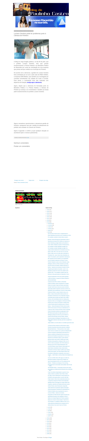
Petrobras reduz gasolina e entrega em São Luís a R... (58, 341)
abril (49, 410)
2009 (48, 433)
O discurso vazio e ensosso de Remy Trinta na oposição (59, 309)
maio (49, 408)
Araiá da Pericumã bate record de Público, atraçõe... (58, 316)
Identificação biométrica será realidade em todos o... (58, 396)
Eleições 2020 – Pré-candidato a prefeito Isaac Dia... (58, 272)
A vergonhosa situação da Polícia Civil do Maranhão (58, 380)
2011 (48, 430)
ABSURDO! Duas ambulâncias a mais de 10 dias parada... (59, 290)
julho (49, 232)
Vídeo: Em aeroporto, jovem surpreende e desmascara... (59, 256)
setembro (50, 228)
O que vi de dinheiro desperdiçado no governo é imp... (58, 372)
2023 (48, 215)
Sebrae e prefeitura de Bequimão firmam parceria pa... (58, 334)
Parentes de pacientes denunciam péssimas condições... (59, 327)
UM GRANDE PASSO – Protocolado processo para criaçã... (60, 367)
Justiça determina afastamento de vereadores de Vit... (58, 403)
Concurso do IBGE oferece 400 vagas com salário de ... (59, 357)
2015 (48, 423)
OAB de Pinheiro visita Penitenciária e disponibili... (58, 386)
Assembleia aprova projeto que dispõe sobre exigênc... (59, 297)
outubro (49, 226)
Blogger (50, 437)
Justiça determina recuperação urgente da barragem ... (59, 387)
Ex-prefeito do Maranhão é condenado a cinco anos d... (59, 353)
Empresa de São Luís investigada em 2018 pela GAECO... (59, 300)
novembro (50, 225)
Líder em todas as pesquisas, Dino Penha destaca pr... (59, 342)
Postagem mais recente (19, 180)
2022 (48, 216)
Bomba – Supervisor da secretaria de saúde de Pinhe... (59, 267)
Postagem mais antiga (43, 180)
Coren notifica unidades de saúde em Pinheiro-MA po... (59, 244)
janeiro (49, 415)
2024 (48, 213)
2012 (48, 428)
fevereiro (50, 414)
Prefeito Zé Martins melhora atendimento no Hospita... (58, 283)
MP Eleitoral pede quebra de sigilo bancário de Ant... (58, 312)
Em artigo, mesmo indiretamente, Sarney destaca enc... (59, 375)
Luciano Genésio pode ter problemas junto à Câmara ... (59, 304)
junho (49, 407)
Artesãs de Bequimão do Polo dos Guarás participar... (58, 276)
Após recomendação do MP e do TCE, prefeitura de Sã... (59, 361)
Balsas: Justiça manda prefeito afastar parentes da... (58, 293)
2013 (48, 426)
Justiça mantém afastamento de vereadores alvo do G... (59, 249)
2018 (48, 418)
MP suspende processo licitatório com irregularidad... (58, 258)
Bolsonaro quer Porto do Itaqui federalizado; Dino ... (58, 344)
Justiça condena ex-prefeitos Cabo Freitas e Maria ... (58, 373)
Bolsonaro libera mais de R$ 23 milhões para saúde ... (58, 339)
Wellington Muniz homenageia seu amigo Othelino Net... (59, 382)
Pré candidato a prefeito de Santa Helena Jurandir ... (58, 237)
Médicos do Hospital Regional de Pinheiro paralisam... (58, 398)
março (49, 412)
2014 (48, 425)
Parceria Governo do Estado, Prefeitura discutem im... (58, 265)
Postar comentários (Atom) (22, 182)
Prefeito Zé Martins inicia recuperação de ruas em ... (58, 391)
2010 (48, 431)
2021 (48, 218)
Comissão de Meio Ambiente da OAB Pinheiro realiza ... (59, 325)
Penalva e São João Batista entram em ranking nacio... (59, 299)
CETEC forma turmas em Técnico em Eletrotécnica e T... (59, 307)
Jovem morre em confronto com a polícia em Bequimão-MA (59, 330)
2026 (48, 209)
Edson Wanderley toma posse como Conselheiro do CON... (59, 235)
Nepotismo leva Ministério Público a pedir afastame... (58, 337)
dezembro (50, 223)
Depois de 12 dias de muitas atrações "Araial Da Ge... (58, 399)
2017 (48, 419)
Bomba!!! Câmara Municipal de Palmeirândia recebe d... (59, 239)
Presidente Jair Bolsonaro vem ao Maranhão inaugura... (59, 295)
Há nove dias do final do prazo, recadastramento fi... (58, 233)
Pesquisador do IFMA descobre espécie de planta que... (59, 394)
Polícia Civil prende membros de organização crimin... (58, 311)
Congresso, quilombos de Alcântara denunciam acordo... (59, 384)
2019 (48, 221)
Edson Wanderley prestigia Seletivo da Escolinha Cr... (58, 243)
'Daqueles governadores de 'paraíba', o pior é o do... (58, 269)
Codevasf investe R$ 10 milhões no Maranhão (57, 281)
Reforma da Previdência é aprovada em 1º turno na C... (59, 335)
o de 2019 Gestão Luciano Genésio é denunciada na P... (59, 346)
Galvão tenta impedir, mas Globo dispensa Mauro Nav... (59, 351)
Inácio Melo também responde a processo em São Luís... (59, 288)
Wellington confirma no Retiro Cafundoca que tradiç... (58, 263)
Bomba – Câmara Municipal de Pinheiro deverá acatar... (59, 306)
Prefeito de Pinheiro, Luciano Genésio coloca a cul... (58, 292)
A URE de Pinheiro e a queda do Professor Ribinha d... (59, 278)
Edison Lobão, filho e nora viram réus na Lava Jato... (58, 251)
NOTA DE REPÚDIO (52, 280)
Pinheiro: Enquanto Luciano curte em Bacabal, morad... (59, 262)
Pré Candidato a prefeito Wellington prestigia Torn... (58, 246)
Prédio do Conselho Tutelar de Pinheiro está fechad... (58, 285)
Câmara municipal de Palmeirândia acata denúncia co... (59, 332)
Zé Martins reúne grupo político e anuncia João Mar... (58, 377)
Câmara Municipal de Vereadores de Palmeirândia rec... (59, 389)
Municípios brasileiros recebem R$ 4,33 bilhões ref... (58, 359)
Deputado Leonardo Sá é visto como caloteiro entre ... (58, 270)
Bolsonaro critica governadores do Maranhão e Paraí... (59, 274)
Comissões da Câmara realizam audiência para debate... (59, 349)
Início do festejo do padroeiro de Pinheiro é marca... (58, 260)
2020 (48, 220)
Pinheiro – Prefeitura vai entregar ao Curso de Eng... (58, 363)
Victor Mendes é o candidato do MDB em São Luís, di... (59, 401)
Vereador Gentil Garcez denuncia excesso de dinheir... (58, 287)
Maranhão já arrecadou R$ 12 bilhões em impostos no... (59, 241)
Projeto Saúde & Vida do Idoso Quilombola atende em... (59, 379)
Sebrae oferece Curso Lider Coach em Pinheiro (57, 405)
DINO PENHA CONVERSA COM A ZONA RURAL (58, 348)
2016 (48, 421)
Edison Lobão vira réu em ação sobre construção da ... (59, 253)
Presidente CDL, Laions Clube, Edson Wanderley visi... (59, 255)
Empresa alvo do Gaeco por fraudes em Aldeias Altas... (59, 302)
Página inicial (31, 180)
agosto (49, 230)
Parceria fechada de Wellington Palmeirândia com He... (59, 318)
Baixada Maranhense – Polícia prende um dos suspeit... (59, 329)
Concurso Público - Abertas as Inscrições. (56, 392)
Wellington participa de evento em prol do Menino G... (58, 314)
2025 (48, 211)
